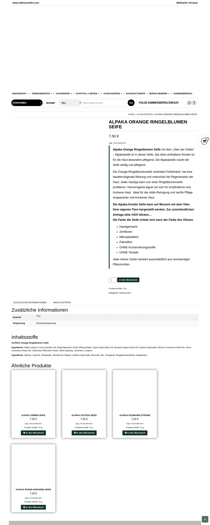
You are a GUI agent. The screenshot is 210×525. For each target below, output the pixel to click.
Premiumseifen (42, 93)
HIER (134, 214)
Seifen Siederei (159, 93)
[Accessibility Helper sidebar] (206, 4)
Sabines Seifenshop (37, 515)
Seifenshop (20, 93)
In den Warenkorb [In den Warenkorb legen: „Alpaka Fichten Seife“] (82, 430)
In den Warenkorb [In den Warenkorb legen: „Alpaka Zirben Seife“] (33, 430)
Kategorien (19, 102)
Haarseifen (64, 93)
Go (131, 102)
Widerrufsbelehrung (157, 515)
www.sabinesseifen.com (118, 520)
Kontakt (76, 515)
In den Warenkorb (128, 280)
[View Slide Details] (105, 47)
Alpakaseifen (112, 93)
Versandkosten (119, 143)
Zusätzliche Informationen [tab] (30, 302)
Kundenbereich (183, 93)
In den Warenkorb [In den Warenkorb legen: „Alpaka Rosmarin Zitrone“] (130, 430)
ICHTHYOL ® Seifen (88, 93)
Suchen (50, 505)
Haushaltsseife (135, 93)
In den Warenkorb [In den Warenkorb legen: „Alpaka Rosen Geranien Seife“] (179, 430)
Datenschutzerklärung (125, 515)
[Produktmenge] (113, 279)
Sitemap (179, 515)
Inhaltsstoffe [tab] (62, 302)
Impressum (60, 515)
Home (131, 114)
